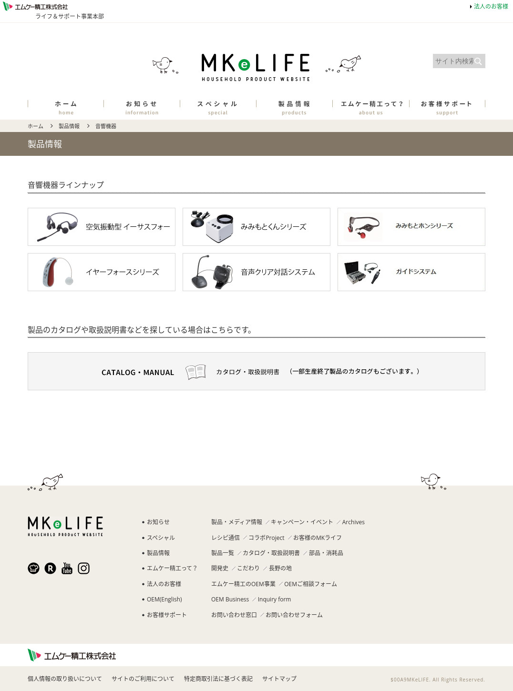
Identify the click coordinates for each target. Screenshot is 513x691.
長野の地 (280, 568)
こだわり (248, 568)
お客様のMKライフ (317, 538)
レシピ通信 (225, 538)
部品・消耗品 (326, 553)
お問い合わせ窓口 (234, 615)
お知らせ (158, 522)
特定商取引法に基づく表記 (218, 679)
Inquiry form (274, 599)
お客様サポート (167, 615)
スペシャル (161, 538)
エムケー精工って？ (172, 568)
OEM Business (230, 599)
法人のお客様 (491, 6)
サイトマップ (279, 679)
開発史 (219, 568)
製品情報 (69, 126)
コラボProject (266, 538)
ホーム (35, 126)
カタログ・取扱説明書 (271, 553)
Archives (353, 522)
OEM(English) (164, 599)
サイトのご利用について (143, 679)
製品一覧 (222, 553)
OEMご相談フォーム (310, 584)
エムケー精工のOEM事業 (243, 584)
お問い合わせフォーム (294, 615)
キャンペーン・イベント (302, 522)
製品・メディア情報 (236, 522)
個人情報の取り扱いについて (65, 679)
